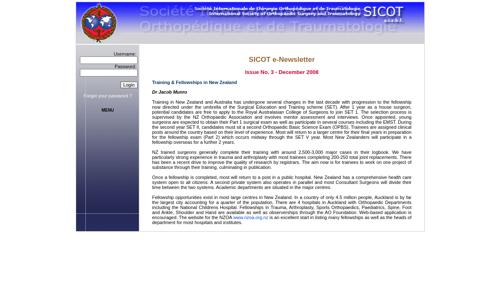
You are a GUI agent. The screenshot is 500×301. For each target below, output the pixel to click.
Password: (125, 66)
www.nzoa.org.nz (250, 217)
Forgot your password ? (108, 95)
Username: (125, 53)
